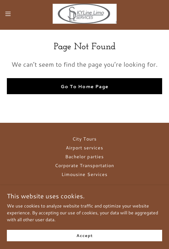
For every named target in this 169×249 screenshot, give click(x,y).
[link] (85, 13)
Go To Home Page (84, 86)
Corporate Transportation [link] (84, 165)
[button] (14, 13)
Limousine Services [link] (84, 174)
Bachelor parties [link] (84, 156)
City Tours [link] (84, 138)
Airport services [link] (84, 147)
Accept (84, 235)
